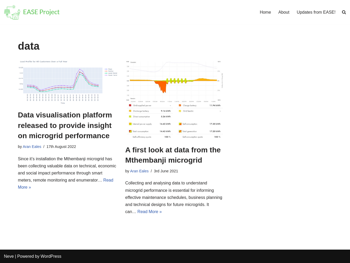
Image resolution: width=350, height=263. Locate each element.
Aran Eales (32, 147)
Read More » (150, 211)
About (284, 12)
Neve (9, 256)
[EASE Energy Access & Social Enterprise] (32, 12)
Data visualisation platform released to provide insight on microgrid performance (65, 125)
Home (265, 12)
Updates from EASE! (316, 12)
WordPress (50, 256)
